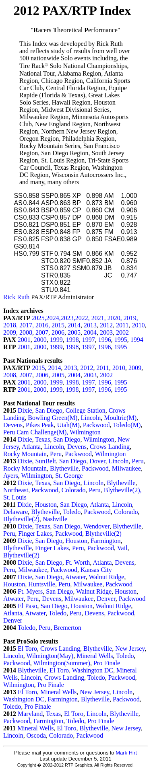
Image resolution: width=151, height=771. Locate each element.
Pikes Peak (40, 424)
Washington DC (92, 670)
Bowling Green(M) (52, 417)
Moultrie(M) (120, 417)
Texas (42, 439)
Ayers (10, 475)
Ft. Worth (78, 562)
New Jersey (130, 648)
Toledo (72, 511)
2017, (27, 325)
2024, (53, 318)
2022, (83, 318)
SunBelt (45, 461)
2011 (122, 325)
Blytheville (64, 468)
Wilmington (85, 432)
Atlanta (31, 446)
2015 (58, 325)
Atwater (75, 577)
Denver (106, 598)
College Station (85, 410)
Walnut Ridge (106, 577)
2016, (43, 325)
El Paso (27, 605)
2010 (138, 325)
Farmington (106, 540)
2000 (40, 339)
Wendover (96, 526)
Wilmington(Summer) (61, 663)
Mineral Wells (95, 655)
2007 (41, 332)
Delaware (15, 511)
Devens (13, 424)
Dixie (25, 410)
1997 (88, 339)
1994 (136, 339)
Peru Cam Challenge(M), (36, 432)
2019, (131, 318)
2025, (39, 318)
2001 (24, 339)
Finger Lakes (35, 533)
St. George (69, 475)
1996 (104, 339)
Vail (122, 548)
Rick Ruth (16, 297)
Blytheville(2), (123, 490)
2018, (11, 325)
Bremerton (67, 627)
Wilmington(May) (49, 655)
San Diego (48, 410)
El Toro (27, 648)
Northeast (15, 490)
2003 (106, 332)
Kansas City (96, 569)
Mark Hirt (126, 753)
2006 (58, 332)
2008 (25, 332)
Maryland (30, 713)
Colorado (74, 490)
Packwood (96, 424)
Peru (56, 453)
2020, (116, 318)
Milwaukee (126, 468)
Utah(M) (68, 424)
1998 (72, 339)
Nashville (55, 519)
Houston (46, 504)
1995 (120, 339)
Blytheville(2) (21, 519)
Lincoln (91, 417)
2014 (74, 325)
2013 (90, 325)
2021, (99, 318)
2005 (74, 332)
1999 (56, 339)
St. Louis (15, 497)
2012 (106, 325)
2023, (68, 318)
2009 (9, 332)
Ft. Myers (30, 591)
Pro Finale (106, 663)
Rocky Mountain (25, 453)
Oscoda (36, 735)
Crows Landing (110, 446)
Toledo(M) (127, 424)
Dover (97, 461)
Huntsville (41, 584)
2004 (90, 332)
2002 (122, 332)
